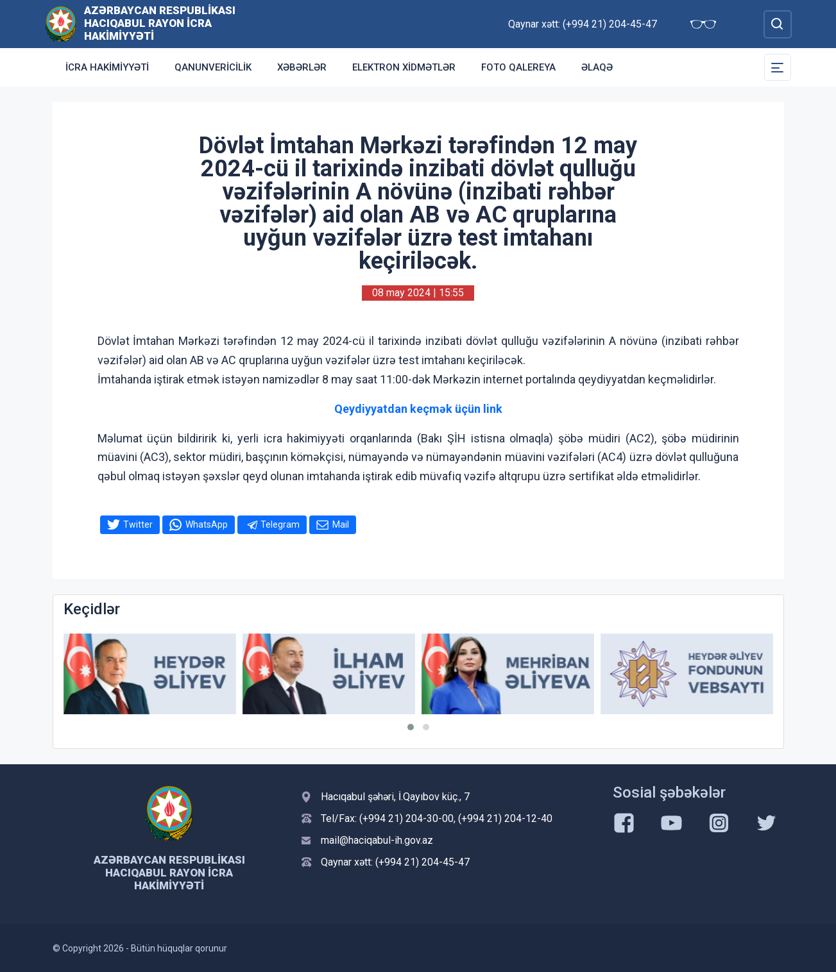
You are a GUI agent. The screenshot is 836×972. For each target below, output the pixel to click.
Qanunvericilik (213, 67)
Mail (340, 524)
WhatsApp (206, 524)
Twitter (138, 524)
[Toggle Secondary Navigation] (777, 67)
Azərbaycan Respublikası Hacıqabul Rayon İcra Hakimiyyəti (159, 23)
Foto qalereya (518, 67)
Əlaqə (597, 67)
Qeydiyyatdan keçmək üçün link (418, 408)
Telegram (280, 524)
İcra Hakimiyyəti (107, 67)
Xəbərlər (302, 67)
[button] (410, 727)
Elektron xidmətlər (404, 67)
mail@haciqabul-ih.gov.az (377, 840)
